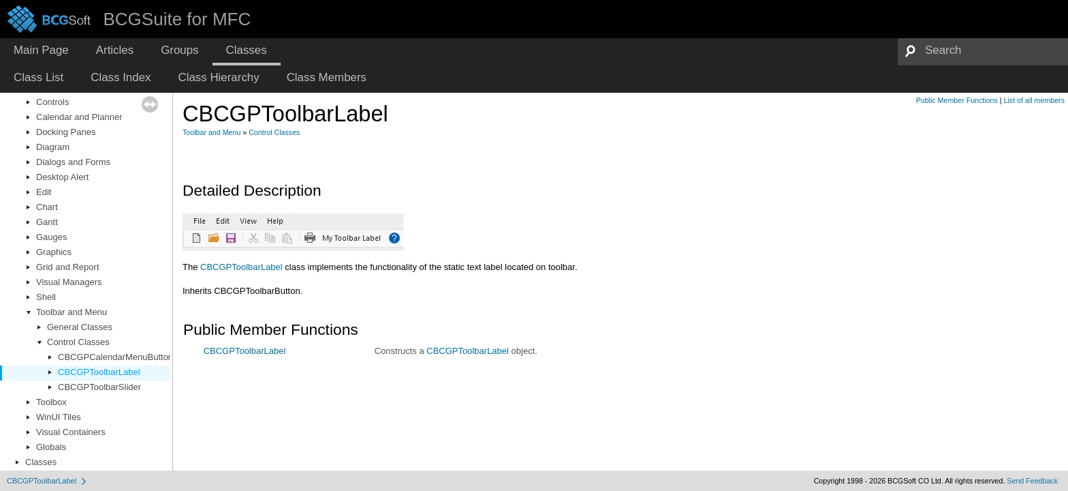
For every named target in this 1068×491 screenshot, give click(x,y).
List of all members (1034, 100)
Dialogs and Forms (73, 162)
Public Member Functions (957, 100)
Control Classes (78, 342)
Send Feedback (1032, 481)
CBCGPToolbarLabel (99, 372)
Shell (46, 297)
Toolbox (51, 402)
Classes (41, 462)
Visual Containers (71, 432)
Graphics (54, 252)
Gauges (51, 237)
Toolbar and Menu (71, 312)
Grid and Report (67, 267)
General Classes (79, 327)
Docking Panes (65, 132)
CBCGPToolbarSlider (99, 387)
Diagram (52, 147)
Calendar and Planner (79, 117)
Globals (51, 447)
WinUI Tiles (58, 417)
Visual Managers (69, 282)
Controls (52, 102)
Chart (47, 207)
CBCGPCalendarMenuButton (115, 357)
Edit (43, 192)
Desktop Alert (62, 177)
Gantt (47, 222)
